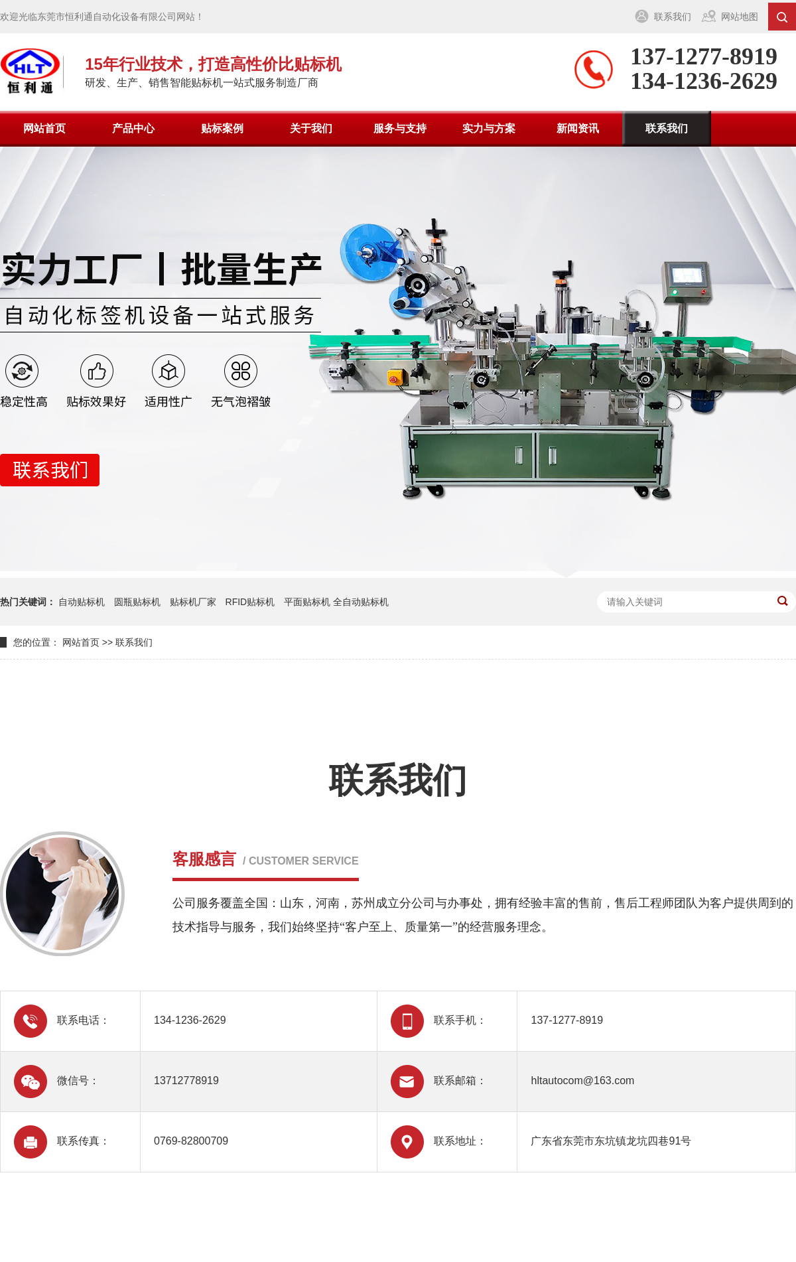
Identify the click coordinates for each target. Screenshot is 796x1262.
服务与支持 (400, 128)
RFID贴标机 (250, 601)
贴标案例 (222, 128)
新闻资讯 (578, 128)
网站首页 (44, 128)
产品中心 (133, 128)
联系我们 (672, 16)
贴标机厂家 (193, 601)
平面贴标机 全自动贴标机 (336, 601)
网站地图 (739, 16)
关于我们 (311, 128)
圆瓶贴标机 (137, 601)
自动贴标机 (81, 601)
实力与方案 (488, 128)
